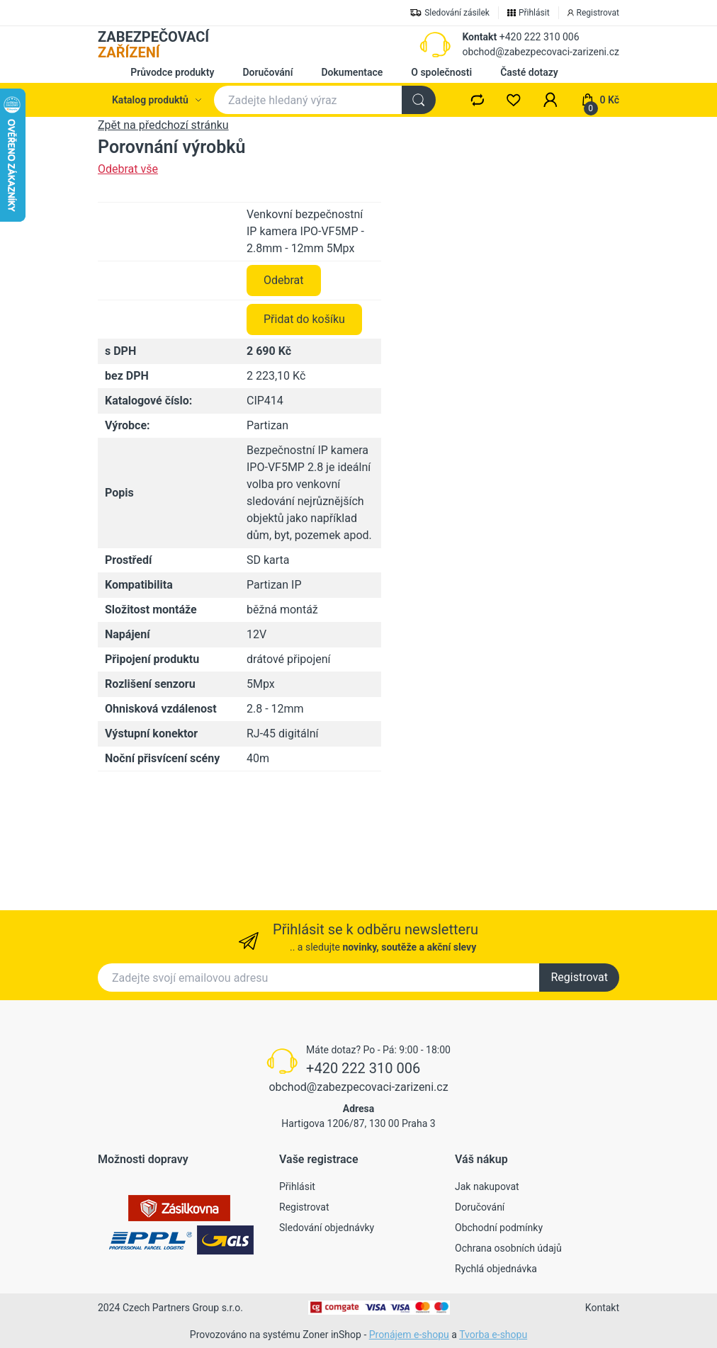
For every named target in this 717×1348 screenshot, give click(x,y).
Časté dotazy (529, 72)
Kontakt (479, 37)
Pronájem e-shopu (409, 1334)
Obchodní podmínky (499, 1227)
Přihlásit (297, 1186)
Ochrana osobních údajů (508, 1248)
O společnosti (441, 72)
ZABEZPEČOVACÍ (153, 44)
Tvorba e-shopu (493, 1334)
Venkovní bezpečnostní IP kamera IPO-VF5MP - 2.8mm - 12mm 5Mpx (305, 342)
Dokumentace (352, 72)
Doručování (267, 72)
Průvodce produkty (172, 72)
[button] (550, 100)
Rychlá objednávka (496, 1268)
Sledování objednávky (326, 1227)
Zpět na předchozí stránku (163, 125)
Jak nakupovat (487, 1186)
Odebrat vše (128, 169)
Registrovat (579, 977)
